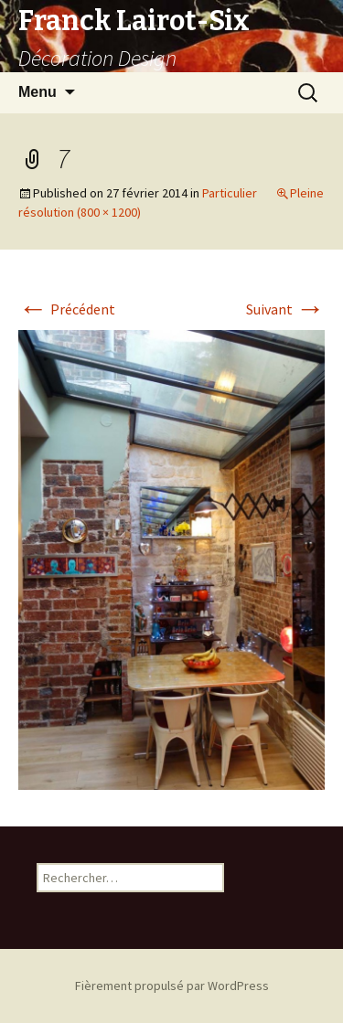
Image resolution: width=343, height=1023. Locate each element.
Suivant (285, 309)
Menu (37, 92)
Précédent (66, 309)
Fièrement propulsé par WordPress (172, 985)
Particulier (229, 193)
